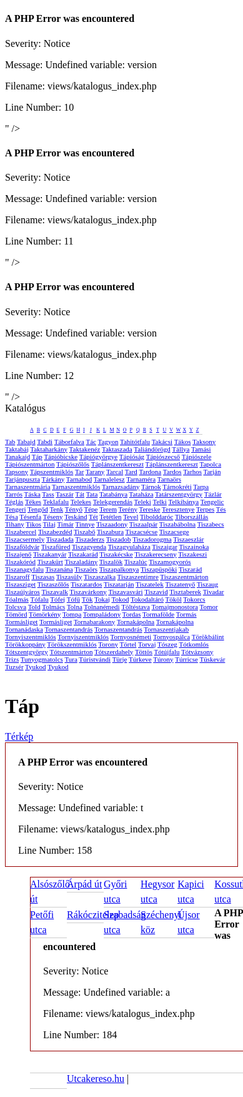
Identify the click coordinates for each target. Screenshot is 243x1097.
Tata (92, 494)
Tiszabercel (20, 531)
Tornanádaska (24, 629)
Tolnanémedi (101, 606)
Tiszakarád (83, 554)
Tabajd (26, 441)
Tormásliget (21, 621)
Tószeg (167, 644)
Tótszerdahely (113, 651)
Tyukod (35, 666)
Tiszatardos (86, 584)
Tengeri (15, 509)
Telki (159, 501)
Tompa (71, 614)
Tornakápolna (135, 621)
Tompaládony (102, 614)
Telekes (81, 501)
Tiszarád (190, 569)
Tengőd (37, 509)
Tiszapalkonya (119, 569)
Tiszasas (42, 576)
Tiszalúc (135, 561)
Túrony (163, 659)
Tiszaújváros (22, 591)
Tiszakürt (50, 561)
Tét (93, 516)
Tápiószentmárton (29, 464)
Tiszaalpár (143, 524)
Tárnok (151, 486)
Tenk (56, 509)
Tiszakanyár (49, 554)
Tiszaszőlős (53, 584)
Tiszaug (207, 584)
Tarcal (114, 471)
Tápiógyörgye (98, 456)
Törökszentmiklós (71, 644)
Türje (119, 659)
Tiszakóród (20, 561)
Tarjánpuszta (22, 479)
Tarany (95, 471)
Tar (79, 471)
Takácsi (162, 441)
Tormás (186, 614)
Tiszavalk (54, 591)
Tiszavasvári (125, 591)
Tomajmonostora (175, 606)
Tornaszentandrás (69, 629)
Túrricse (186, 659)
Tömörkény (45, 614)
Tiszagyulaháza (129, 546)
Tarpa (201, 486)
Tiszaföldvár (22, 546)
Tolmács (53, 606)
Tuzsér (14, 666)
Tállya (180, 449)
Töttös (143, 651)
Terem (108, 509)
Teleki (142, 501)
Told (34, 606)
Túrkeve (140, 659)
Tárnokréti (176, 486)
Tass (48, 494)
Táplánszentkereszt (117, 464)
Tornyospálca (171, 636)
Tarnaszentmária (28, 486)
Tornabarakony (94, 621)
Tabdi (44, 441)
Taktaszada (117, 449)
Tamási (201, 449)
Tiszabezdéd (55, 531)
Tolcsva (15, 606)
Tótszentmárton (70, 651)
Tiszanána (58, 569)
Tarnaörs (169, 479)
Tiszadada (60, 539)
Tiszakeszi (192, 554)
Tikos (33, 524)
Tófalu (39, 599)
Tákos (182, 441)
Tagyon (108, 441)
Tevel (130, 516)
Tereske (149, 509)
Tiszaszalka (100, 576)
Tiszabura (110, 531)
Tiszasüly (69, 576)
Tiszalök (111, 561)
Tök (87, 599)
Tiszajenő (18, 554)
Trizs (12, 659)
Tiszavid (156, 591)
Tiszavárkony (87, 591)
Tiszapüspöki (159, 569)
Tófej (57, 599)
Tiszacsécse (142, 531)
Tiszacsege (174, 531)
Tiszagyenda (89, 546)
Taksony (204, 441)
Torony (108, 644)
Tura (70, 659)
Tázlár (213, 494)
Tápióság (131, 456)
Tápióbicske (60, 456)
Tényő (73, 509)
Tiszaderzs (89, 539)
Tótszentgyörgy (26, 651)
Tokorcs (194, 599)
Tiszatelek (150, 584)
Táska (32, 494)
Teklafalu (56, 501)
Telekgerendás (112, 501)
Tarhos (192, 471)
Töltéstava (135, 606)
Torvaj (147, 644)
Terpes (205, 509)
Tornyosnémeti (131, 636)
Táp (37, 456)
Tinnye (85, 524)
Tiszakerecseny (155, 554)
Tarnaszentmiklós (76, 486)
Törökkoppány (25, 644)
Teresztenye (178, 509)
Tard (131, 471)
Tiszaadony (111, 524)
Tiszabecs (210, 524)
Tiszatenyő (180, 584)
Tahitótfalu (135, 441)
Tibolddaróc (156, 516)
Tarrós (13, 494)
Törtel (128, 644)
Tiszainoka (194, 546)
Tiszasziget (20, 584)
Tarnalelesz (109, 479)
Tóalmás (17, 599)
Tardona (150, 471)
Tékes (33, 501)
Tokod (120, 599)
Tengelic (212, 501)
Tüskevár (212, 659)
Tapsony (16, 471)
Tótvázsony (197, 651)
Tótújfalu (167, 651)
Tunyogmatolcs (42, 659)
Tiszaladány (80, 561)
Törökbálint (208, 636)
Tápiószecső (163, 456)
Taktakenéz (85, 449)
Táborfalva (69, 441)
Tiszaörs (85, 569)
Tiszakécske (115, 554)
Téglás (14, 501)
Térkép (19, 736)
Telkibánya (184, 501)
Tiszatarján (119, 584)
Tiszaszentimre (138, 576)
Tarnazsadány (120, 486)
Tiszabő (84, 531)
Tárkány (53, 479)
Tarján (212, 471)
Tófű (73, 599)
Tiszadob (118, 539)
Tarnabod (79, 479)
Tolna (74, 606)
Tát (79, 494)
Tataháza (141, 494)
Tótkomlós (194, 644)
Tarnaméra (141, 479)
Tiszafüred (56, 546)
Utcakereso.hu (95, 1078)
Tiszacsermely (24, 539)
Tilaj (49, 524)
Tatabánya (113, 494)
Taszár (65, 494)
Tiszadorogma (152, 539)
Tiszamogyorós (170, 561)
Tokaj (102, 599)
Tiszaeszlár (188, 539)
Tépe (90, 509)
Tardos (172, 471)
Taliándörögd (152, 449)
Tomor (209, 606)
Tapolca (210, 464)
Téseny (53, 516)
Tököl (174, 599)
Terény (128, 509)
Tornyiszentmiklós (30, 636)
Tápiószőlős (72, 464)
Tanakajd (17, 456)
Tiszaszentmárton (184, 576)
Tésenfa (30, 516)
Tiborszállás (191, 516)
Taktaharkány (48, 449)
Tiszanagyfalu (24, 569)
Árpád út (84, 884)
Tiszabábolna (177, 524)
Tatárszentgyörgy (178, 494)
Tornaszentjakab (166, 629)
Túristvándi (95, 659)
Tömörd (16, 614)
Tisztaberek (185, 591)
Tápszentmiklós (52, 471)
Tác (91, 441)
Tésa (11, 516)
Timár (65, 524)
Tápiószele (197, 456)
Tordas (131, 614)
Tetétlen (110, 516)
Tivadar (213, 591)
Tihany (14, 524)
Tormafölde (158, 614)
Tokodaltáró (147, 599)
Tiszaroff (17, 576)
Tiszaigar (164, 546)
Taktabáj (17, 449)
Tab (10, 441)
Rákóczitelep (93, 914)
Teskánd (75, 516)
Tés (221, 509)
